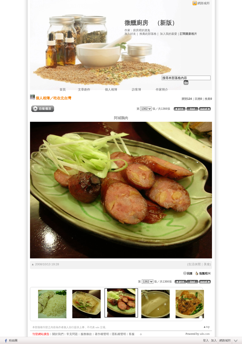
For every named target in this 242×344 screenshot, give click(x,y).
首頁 (63, 89)
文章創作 (84, 89)
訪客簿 (136, 89)
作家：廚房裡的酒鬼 (137, 30)
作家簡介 (162, 89)
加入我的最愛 (168, 33)
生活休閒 (194, 264)
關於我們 (58, 334)
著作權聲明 (102, 334)
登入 (206, 340)
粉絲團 (13, 340)
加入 (214, 340)
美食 (207, 264)
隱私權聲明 (119, 334)
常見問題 (72, 334)
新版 (166, 23)
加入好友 (130, 33)
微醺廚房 (136, 23)
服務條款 (86, 334)
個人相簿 (111, 89)
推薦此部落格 (147, 33)
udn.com (205, 333)
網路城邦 (203, 3)
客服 (131, 334)
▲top (206, 326)
